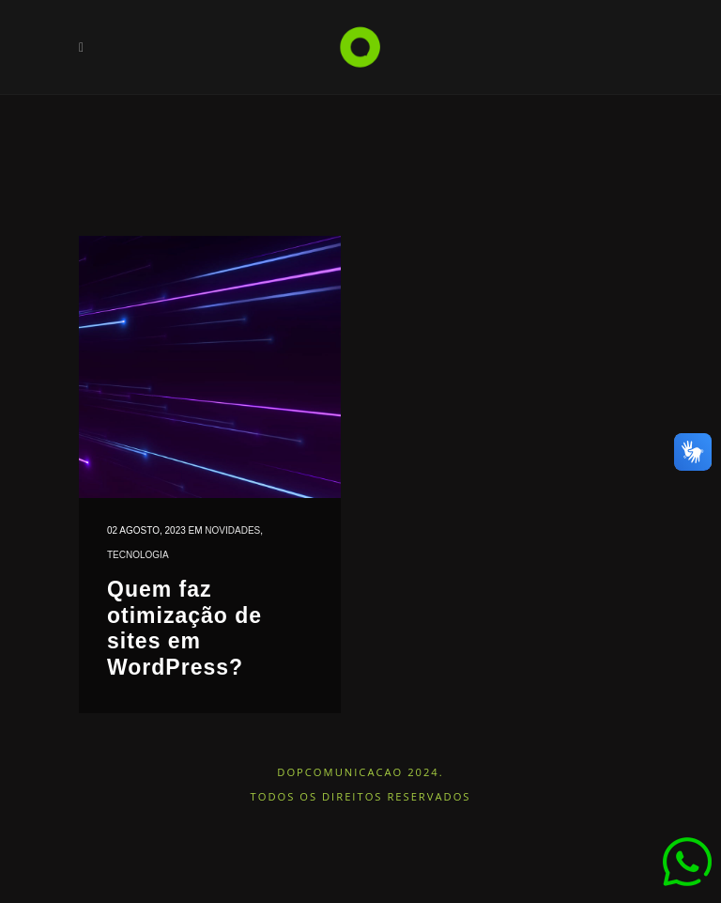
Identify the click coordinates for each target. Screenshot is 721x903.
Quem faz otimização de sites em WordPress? (184, 628)
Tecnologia (138, 555)
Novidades (232, 530)
